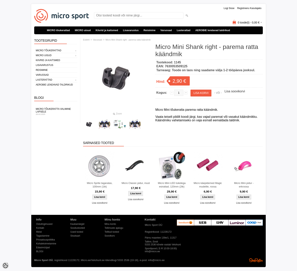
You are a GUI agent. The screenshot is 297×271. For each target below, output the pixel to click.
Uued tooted (76, 231)
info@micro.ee (152, 251)
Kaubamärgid (77, 224)
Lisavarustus (131, 30)
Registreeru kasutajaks (249, 8)
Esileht (86, 40)
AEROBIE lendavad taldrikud (212, 30)
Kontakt (40, 228)
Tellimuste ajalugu (114, 228)
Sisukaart (75, 235)
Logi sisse (229, 8)
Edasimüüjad (43, 247)
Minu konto (110, 224)
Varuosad (166, 30)
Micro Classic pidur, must (136, 183)
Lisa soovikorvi (235, 91)
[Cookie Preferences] (5, 265)
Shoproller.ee (256, 260)
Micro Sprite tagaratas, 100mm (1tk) (100, 185)
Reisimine (149, 30)
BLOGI (39, 251)
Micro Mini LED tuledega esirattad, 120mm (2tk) (172, 185)
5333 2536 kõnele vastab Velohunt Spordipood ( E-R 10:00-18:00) (163, 245)
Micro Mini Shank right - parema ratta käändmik (128, 40)
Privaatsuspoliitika (45, 239)
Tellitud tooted (112, 231)
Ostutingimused (44, 224)
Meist (39, 231)
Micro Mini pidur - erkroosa (244, 185)
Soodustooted (77, 228)
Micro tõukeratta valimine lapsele (56, 111)
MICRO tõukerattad (58, 30)
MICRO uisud (83, 30)
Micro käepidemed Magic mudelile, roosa (208, 185)
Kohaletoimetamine (46, 243)
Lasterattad (183, 30)
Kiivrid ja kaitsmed (107, 30)
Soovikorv (110, 235)
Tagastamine (42, 235)
